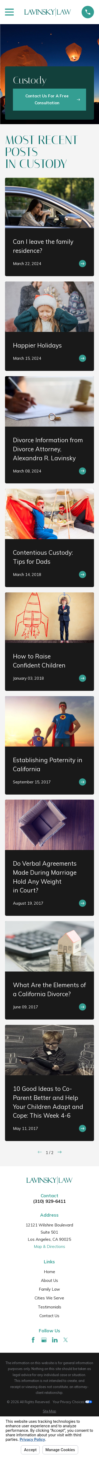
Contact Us (49, 1315)
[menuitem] (49, 1411)
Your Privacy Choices (72, 1402)
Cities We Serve (49, 1297)
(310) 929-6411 (49, 1201)
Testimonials (49, 1306)
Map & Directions (49, 1246)
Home (49, 1271)
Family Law (49, 1289)
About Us (49, 1280)
